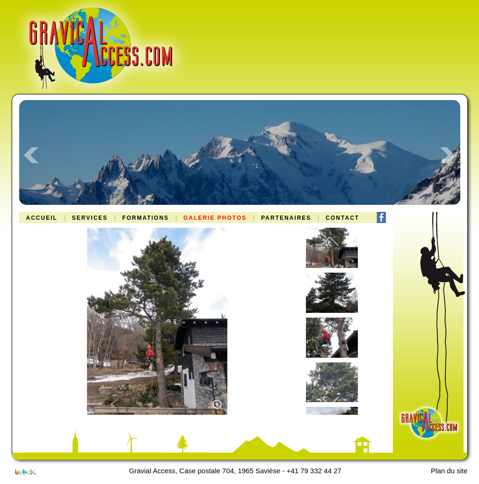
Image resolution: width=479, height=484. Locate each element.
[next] (330, 401)
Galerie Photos (215, 218)
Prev (31, 155)
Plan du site (449, 471)
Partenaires (286, 218)
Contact (342, 218)
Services (90, 218)
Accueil (42, 218)
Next (448, 155)
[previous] (330, 242)
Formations (145, 218)
